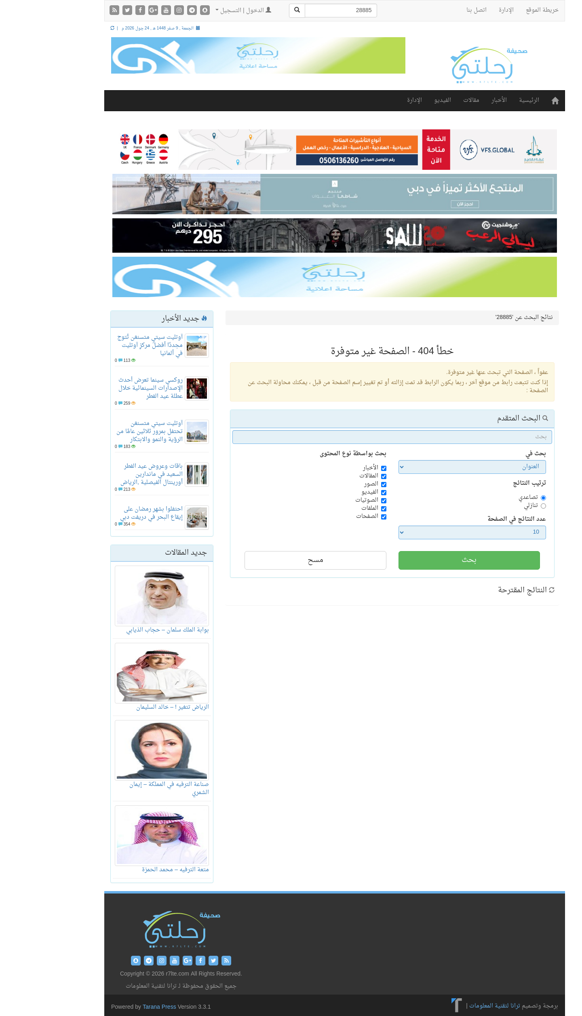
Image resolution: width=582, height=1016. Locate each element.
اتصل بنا (433, 10)
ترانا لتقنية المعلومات (451, 1006)
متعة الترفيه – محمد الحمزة (131, 869)
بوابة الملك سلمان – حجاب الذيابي (123, 630)
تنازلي (487, 506)
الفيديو (398, 100)
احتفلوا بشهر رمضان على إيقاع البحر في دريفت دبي (107, 513)
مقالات (428, 100)
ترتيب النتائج (485, 483)
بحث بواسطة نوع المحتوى (309, 454)
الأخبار (455, 100)
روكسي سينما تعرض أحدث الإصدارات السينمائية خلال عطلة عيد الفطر (107, 388)
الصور (328, 484)
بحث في (492, 454)
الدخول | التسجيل (200, 10)
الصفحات (323, 517)
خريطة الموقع (498, 10)
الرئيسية (485, 100)
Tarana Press (116, 1007)
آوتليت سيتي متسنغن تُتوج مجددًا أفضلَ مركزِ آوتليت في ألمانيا (106, 345)
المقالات (325, 476)
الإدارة (462, 10)
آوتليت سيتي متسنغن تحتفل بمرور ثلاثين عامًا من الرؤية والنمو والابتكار (106, 431)
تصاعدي (484, 498)
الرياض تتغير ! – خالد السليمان (129, 707)
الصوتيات (323, 500)
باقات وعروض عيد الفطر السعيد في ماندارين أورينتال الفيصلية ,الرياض (108, 474)
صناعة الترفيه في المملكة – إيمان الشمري (125, 788)
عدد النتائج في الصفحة (473, 519)
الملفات (326, 509)
